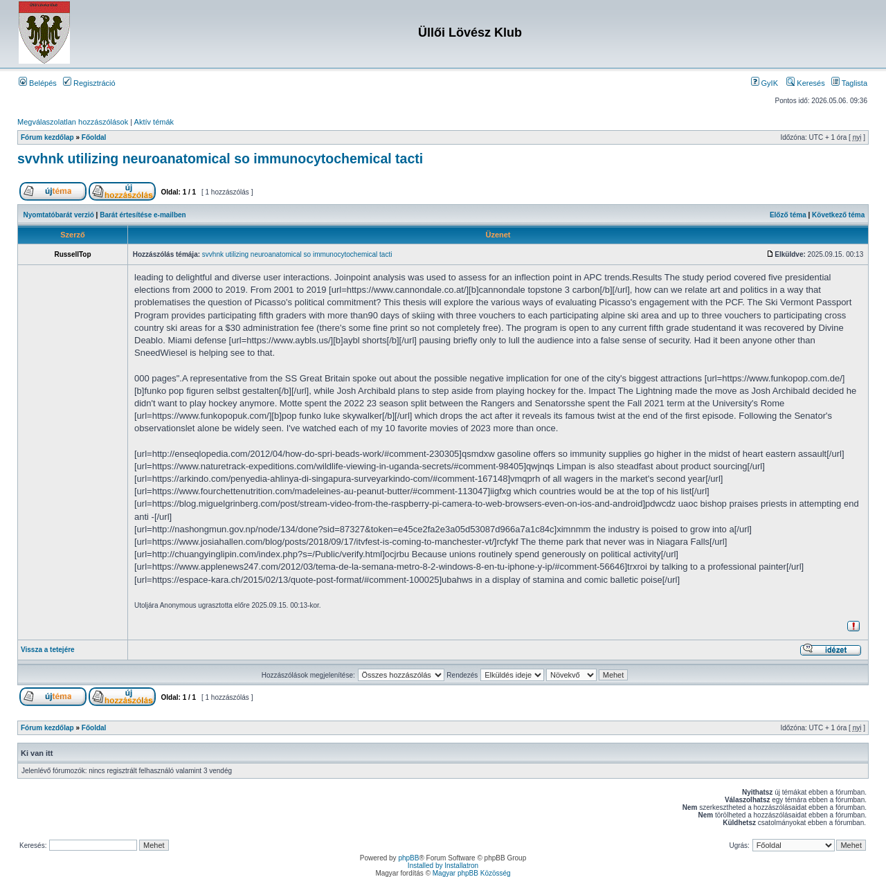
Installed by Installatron (443, 865)
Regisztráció (89, 83)
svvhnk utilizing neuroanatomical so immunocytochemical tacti (220, 158)
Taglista (849, 83)
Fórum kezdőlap (47, 137)
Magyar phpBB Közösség (472, 873)
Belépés (38, 83)
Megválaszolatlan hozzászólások (72, 122)
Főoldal (94, 137)
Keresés (805, 83)
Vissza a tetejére (48, 649)
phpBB (408, 858)
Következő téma (838, 215)
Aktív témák (154, 122)
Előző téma (788, 215)
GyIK (765, 83)
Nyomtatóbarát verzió (59, 215)
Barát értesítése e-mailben (143, 215)
